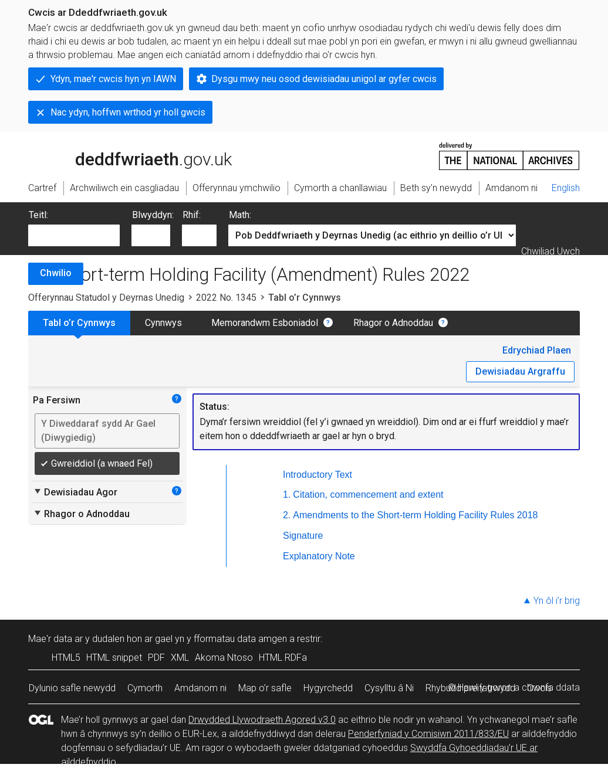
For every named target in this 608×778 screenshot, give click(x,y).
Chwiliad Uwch (550, 251)
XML (180, 657)
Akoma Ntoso (224, 657)
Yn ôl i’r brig (556, 600)
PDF (156, 657)
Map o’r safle (265, 688)
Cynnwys (163, 322)
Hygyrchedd (328, 688)
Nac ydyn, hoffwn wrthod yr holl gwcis (127, 112)
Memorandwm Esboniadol (264, 322)
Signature (303, 536)
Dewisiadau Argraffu (520, 371)
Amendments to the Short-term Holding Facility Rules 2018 (415, 515)
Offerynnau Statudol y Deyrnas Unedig (106, 297)
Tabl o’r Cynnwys (79, 322)
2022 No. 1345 (226, 297)
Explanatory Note (319, 556)
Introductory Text (317, 475)
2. (287, 515)
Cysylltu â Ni (389, 688)
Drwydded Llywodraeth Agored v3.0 (262, 719)
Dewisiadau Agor (75, 492)
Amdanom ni (200, 688)
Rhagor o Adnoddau (393, 322)
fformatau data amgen (240, 638)
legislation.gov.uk (121, 155)
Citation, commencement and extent (368, 495)
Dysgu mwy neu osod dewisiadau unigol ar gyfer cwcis (324, 78)
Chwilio (56, 272)
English (566, 187)
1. (287, 495)
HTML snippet (114, 657)
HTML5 (66, 657)
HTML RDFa (283, 657)
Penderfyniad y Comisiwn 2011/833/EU (428, 733)
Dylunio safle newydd (72, 688)
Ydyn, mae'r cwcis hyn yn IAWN (113, 78)
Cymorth (145, 688)
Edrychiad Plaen (536, 350)
